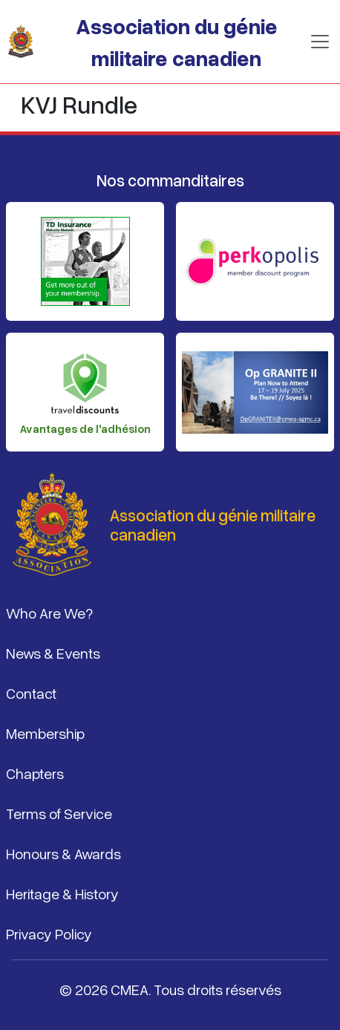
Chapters (35, 773)
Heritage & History (62, 893)
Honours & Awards (63, 853)
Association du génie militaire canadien (177, 42)
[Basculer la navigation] (320, 41)
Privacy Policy (49, 933)
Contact (31, 693)
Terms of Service (59, 813)
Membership (45, 733)
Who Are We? (49, 613)
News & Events (53, 653)
